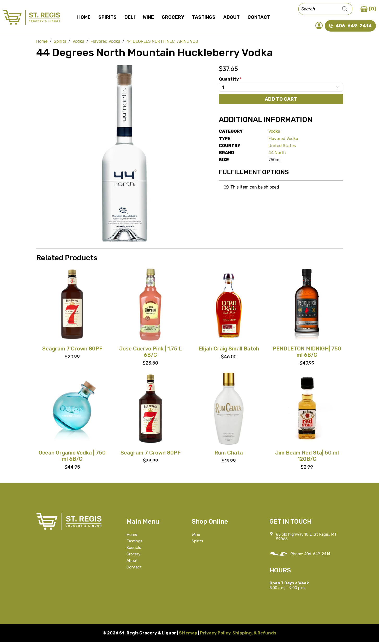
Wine (148, 17)
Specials (134, 547)
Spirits (107, 17)
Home (84, 17)
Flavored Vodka (283, 138)
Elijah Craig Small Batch (228, 349)
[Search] (318, 9)
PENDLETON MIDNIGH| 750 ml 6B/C (307, 352)
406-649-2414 (317, 554)
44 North (277, 152)
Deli (129, 17)
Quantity (230, 79)
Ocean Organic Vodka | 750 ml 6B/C (72, 456)
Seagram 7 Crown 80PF (72, 349)
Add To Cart (281, 99)
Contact (259, 17)
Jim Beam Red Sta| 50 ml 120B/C (307, 456)
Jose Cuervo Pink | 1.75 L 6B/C (150, 352)
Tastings (203, 17)
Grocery (173, 17)
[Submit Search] (345, 9)
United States (282, 145)
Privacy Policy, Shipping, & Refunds (238, 633)
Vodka (274, 131)
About (231, 17)
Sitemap (188, 633)
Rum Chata (228, 453)
